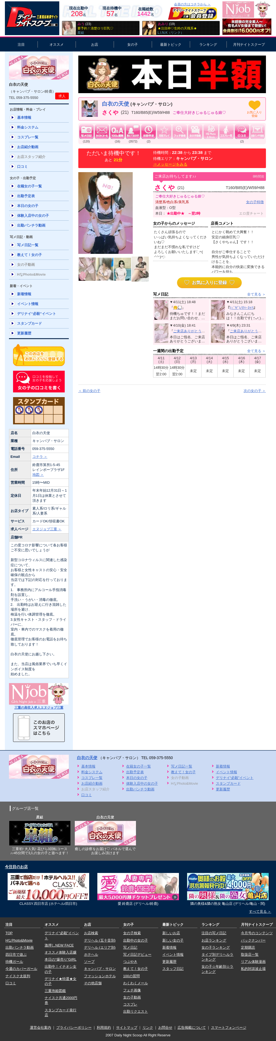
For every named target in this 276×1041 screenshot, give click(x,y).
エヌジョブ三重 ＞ (47, 529)
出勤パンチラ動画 (31, 225)
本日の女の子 (27, 206)
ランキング (208, 44)
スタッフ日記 (173, 969)
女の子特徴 (255, 202)
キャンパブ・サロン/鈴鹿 (32, 91)
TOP (9, 933)
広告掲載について (192, 1027)
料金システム (27, 127)
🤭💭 (177, 308)
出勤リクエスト (135, 1011)
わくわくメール (135, 983)
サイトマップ (126, 1027)
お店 (94, 44)
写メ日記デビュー (137, 954)
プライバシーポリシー (74, 1027)
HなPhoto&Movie (19, 940)
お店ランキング (213, 940)
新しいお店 (171, 933)
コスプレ (130, 1004)
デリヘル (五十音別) (100, 940)
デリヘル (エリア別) (100, 947)
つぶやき (130, 962)
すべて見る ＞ (260, 911)
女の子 (132, 44)
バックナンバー (253, 940)
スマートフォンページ (228, 1027)
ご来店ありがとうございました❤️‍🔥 (200, 331)
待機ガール (14, 962)
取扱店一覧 (250, 954)
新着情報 (24, 294)
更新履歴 (24, 333)
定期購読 (248, 947)
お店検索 (91, 933)
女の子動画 (132, 997)
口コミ (22, 167)
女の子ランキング (215, 947)
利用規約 (104, 1027)
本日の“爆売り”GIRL (60, 959)
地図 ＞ (38, 475)
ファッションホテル (100, 976)
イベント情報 (27, 304)
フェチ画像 (132, 990)
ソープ (89, 962)
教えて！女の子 (29, 255)
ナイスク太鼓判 (17, 976)
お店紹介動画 (27, 147)
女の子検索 (132, 933)
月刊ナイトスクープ (249, 44)
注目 (21, 44)
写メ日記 (130, 947)
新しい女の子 (173, 940)
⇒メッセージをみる (170, 164)
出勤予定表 (26, 196)
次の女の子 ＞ (255, 390)
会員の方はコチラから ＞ (192, 4)
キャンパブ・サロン (100, 969)
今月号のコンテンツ (257, 933)
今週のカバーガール (21, 969)
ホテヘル (91, 954)
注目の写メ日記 (213, 933)
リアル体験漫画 (253, 962)
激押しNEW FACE (59, 945)
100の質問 (131, 976)
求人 (62, 96)
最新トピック (170, 44)
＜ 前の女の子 (89, 390)
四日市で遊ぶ (16, 954)
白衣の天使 (18, 84)
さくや (110, 112)
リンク (147, 1027)
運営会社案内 (40, 1027)
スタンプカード (29, 323)
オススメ (56, 44)
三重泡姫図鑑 (55, 991)
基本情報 (24, 117)
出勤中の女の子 (135, 940)
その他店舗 (93, 983)
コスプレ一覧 (27, 137)
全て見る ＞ (256, 294)
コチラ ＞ (40, 457)
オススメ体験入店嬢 (60, 952)
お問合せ (165, 1027)
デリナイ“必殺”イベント (36, 314)
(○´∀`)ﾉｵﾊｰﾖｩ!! (241, 308)
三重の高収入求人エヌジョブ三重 (38, 708)
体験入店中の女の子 (33, 216)
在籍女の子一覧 (29, 186)
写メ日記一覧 (27, 245)
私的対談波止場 (253, 969)
